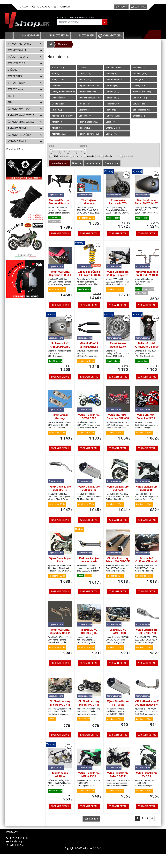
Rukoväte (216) (113, 116)
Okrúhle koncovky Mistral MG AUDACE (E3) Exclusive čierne (118, 563)
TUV (25, 102)
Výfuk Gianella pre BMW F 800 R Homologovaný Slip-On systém (118, 777)
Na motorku (30, 35)
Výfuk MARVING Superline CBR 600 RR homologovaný (60, 275)
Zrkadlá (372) (139, 116)
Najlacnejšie (93, 163)
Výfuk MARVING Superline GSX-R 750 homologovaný (60, 633)
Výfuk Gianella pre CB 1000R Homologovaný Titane (117, 706)
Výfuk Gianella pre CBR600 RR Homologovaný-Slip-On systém (146, 491)
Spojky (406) (112, 134)
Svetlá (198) (138, 79)
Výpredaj (112, 156)
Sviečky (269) (139, 85)
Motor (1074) (85, 73)
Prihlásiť (121, 7)
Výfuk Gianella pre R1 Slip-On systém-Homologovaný (117, 275)
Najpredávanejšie (59, 163)
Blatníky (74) (58, 73)
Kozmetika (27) (59, 134)
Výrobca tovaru (25, 141)
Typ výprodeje (25, 63)
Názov (77, 163)
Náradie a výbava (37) (89, 91)
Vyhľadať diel (110, 35)
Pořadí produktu (25, 56)
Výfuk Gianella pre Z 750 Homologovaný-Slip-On (147, 704)
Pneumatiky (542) (114, 79)
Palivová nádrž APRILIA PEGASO (60, 345)
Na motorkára (59, 35)
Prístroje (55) (112, 85)
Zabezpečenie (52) (141, 110)
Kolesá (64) (57, 128)
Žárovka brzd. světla (25, 122)
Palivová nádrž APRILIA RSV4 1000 (147, 345)
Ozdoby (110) (85, 116)
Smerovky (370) (113, 128)
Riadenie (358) (113, 104)
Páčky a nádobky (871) (89, 122)
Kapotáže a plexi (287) (62, 116)
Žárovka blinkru (25, 128)
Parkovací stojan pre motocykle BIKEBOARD (89, 561)
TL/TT (25, 96)
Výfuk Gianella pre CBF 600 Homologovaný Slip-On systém (118, 491)
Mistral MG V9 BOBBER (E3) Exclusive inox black (89, 633)
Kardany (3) (57, 122)
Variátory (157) (140, 97)
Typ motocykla (25, 50)
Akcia (78, 156)
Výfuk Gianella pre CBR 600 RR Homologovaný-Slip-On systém (60, 491)
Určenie (25, 70)
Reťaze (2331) (112, 97)
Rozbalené (128, 156)
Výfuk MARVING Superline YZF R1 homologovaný (147, 418)
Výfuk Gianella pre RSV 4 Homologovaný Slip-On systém (60, 563)
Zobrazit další (91, 818)
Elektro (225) (58, 104)
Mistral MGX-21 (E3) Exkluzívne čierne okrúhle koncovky (89, 348)
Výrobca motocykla (25, 43)
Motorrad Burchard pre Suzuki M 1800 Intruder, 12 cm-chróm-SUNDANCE (147, 276)
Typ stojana (25, 89)
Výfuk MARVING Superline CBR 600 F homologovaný (118, 418)
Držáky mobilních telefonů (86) (64, 91)
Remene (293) (112, 91)
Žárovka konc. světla (25, 115)
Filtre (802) (57, 110)
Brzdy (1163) (58, 79)
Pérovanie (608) (113, 67)
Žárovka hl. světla (25, 135)
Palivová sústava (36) (89, 134)
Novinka (93, 156)
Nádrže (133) (85, 79)
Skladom (61, 156)
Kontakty (65, 7)
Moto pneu (86, 35)
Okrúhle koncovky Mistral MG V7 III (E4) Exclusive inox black (89, 706)
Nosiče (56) (84, 104)
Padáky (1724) (85, 128)
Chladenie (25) (58, 85)
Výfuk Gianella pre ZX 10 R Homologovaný (146, 776)
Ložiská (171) (85, 67)
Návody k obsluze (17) (89, 97)
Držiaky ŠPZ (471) (60, 97)
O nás (24, 7)
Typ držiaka (25, 76)
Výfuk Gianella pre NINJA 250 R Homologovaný (89, 776)
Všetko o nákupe (40, 7)
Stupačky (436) (140, 73)
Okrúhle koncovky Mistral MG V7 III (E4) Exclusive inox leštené (60, 706)
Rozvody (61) (112, 110)
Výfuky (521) (139, 104)
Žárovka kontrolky (25, 109)
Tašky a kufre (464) (142, 91)
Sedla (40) (110, 122)
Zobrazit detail (60, 233)
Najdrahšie (112, 163)
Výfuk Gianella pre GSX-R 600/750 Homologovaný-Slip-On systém (146, 634)
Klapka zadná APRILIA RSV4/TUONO (60, 776)
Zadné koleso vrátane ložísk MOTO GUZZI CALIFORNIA (118, 348)
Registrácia (138, 7)
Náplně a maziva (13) (89, 85)
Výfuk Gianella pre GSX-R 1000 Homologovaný (89, 418)
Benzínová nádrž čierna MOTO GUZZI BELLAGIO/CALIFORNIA (146, 205)
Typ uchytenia (25, 83)
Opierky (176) (85, 110)
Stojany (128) (139, 67)
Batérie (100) (58, 67)
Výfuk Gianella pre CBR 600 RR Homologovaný (89, 490)
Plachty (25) (111, 73)
